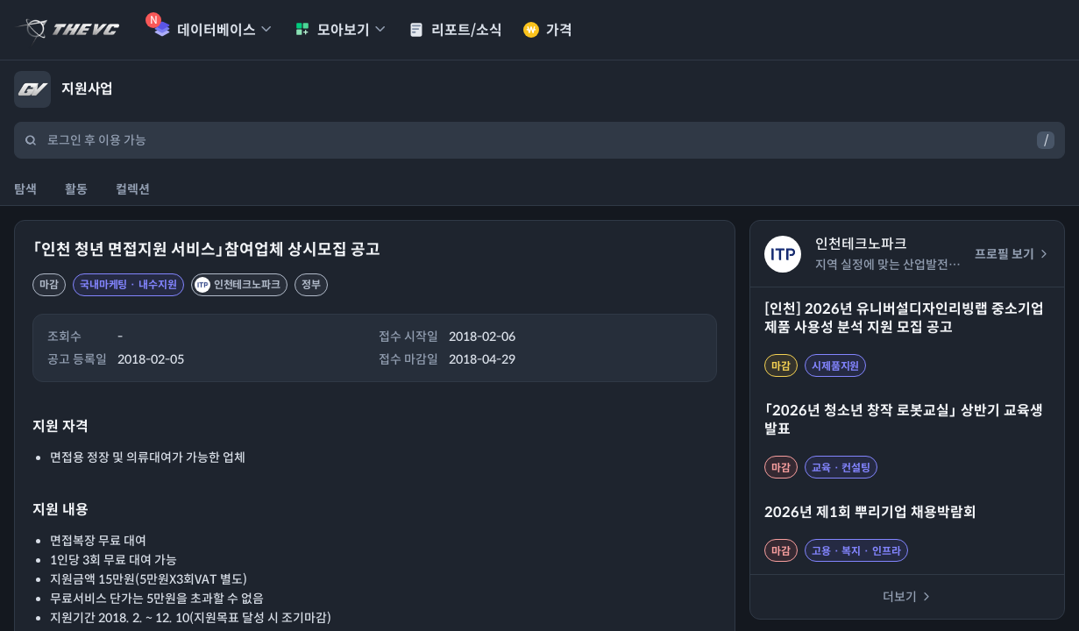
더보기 (908, 597)
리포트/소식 (455, 30)
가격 (547, 30)
